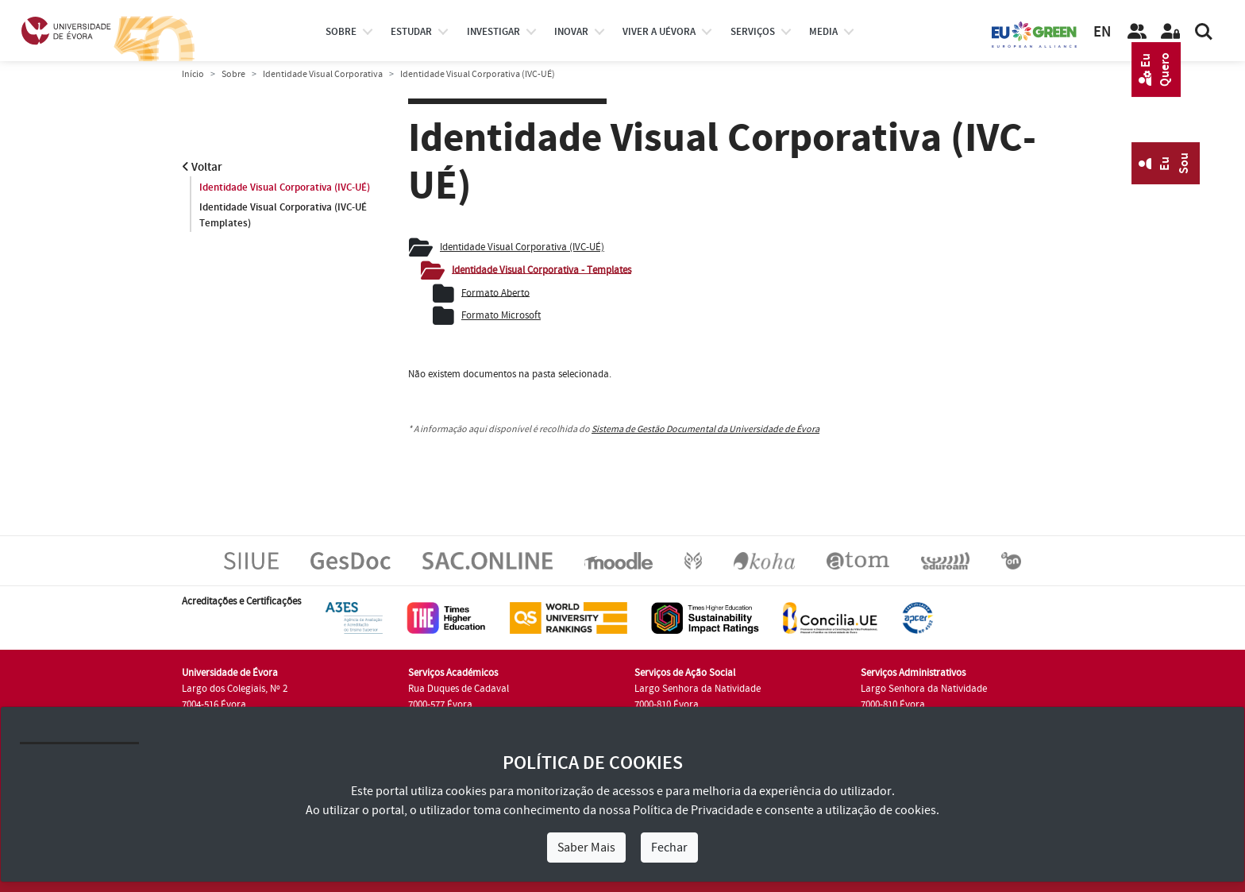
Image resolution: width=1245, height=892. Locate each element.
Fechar (669, 847)
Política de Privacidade (693, 810)
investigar (493, 32)
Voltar (202, 167)
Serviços (752, 32)
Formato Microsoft (501, 315)
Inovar (571, 32)
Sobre (341, 32)
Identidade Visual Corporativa (323, 74)
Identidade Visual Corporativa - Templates (541, 269)
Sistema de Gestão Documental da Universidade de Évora (705, 429)
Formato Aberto (495, 292)
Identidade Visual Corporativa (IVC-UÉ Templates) (283, 215)
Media (823, 32)
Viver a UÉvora (659, 32)
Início (193, 74)
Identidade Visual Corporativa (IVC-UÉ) (284, 187)
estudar (411, 32)
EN (1102, 32)
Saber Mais (586, 847)
